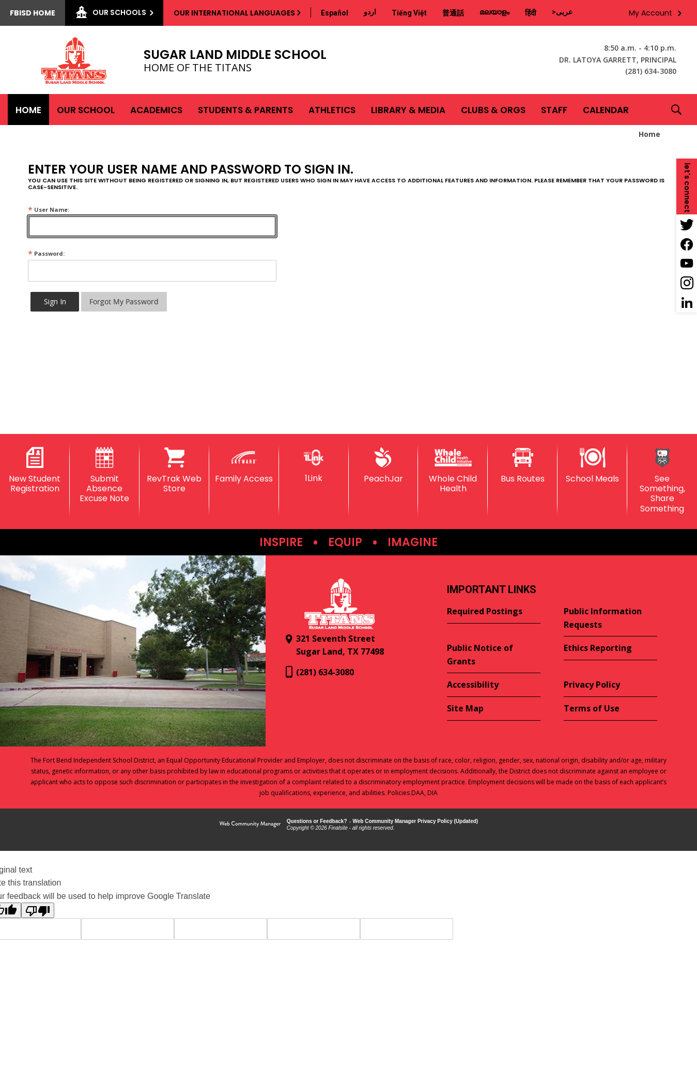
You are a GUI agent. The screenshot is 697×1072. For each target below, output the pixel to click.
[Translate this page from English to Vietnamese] (409, 13)
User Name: (48, 209)
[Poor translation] (37, 910)
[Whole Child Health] (453, 470)
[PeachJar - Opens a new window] (383, 465)
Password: (46, 253)
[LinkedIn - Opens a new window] (686, 302)
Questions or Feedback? (317, 821)
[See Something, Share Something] (662, 480)
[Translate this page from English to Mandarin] (453, 13)
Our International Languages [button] (234, 13)
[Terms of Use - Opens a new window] (610, 709)
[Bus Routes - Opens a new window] (522, 465)
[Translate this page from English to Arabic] (562, 12)
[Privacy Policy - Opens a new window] (610, 685)
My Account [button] (650, 13)
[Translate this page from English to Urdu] (370, 12)
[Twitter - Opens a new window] (686, 224)
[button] (676, 109)
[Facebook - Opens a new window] (686, 244)
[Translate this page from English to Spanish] (334, 13)
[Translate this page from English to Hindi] (530, 13)
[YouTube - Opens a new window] (686, 263)
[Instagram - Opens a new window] (686, 283)
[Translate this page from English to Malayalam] (494, 12)
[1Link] (314, 465)
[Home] (28, 109)
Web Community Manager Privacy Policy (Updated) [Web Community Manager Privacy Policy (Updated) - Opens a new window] (415, 821)
